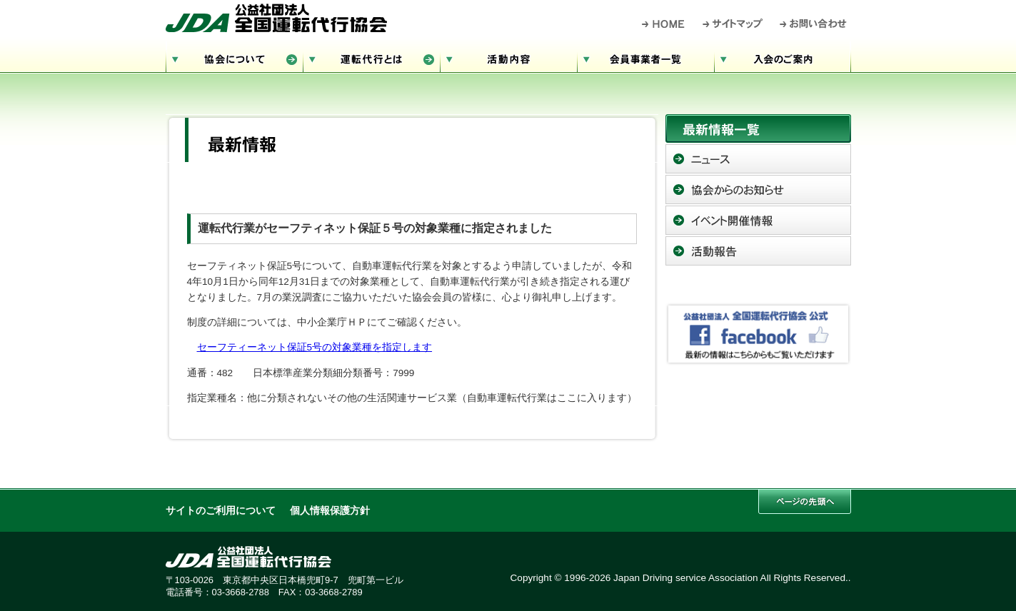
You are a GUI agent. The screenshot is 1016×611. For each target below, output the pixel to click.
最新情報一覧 (758, 128)
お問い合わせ (813, 23)
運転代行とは (371, 57)
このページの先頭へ (804, 501)
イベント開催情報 (758, 220)
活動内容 (508, 57)
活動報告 (758, 251)
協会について (234, 57)
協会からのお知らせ (758, 189)
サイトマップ (733, 23)
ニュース (758, 158)
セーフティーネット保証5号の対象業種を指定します (315, 347)
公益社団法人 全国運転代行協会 (276, 18)
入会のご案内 (782, 57)
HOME (663, 23)
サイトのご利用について (221, 510)
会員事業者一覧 (645, 57)
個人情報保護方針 (330, 510)
